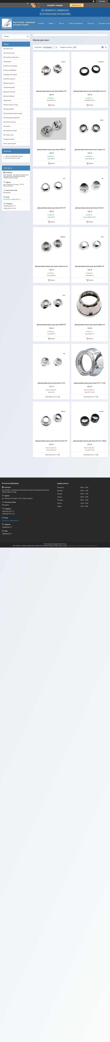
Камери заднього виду (10, 105)
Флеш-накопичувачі (9, 143)
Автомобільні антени (10, 130)
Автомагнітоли (8, 48)
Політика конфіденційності (89, 545)
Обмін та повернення (76, 23)
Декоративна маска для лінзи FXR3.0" (51, 150)
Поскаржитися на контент (74, 545)
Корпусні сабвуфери (9, 70)
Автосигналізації (8, 96)
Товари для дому (8, 139)
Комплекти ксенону (9, 122)
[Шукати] (27, 36)
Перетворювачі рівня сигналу (12, 113)
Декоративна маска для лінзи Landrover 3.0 (51, 266)
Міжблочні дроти (8, 83)
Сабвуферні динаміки (10, 74)
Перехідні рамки (8, 109)
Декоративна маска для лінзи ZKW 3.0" (51, 325)
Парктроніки (7, 100)
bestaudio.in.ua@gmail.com (11, 199)
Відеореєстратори (9, 92)
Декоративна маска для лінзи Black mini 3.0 (89, 91)
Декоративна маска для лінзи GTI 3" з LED (89, 383)
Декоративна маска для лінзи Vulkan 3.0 (90, 325)
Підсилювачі (7, 61)
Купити (53, 105)
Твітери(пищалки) (9, 87)
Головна (41, 23)
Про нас (61, 23)
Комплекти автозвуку (10, 66)
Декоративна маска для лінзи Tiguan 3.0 (90, 150)
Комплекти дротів (9, 79)
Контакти (91, 23)
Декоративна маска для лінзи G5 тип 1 (89, 208)
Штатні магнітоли (9, 53)
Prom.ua (64, 544)
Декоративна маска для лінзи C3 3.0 (51, 383)
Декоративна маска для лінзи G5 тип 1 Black (89, 441)
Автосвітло (6, 126)
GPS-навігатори (8, 135)
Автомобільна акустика (10, 57)
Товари (51, 23)
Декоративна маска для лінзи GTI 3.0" (51, 208)
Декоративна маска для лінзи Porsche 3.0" (51, 441)
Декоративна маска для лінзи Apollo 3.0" (51, 91)
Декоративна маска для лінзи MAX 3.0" (89, 266)
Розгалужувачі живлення (11, 117)
